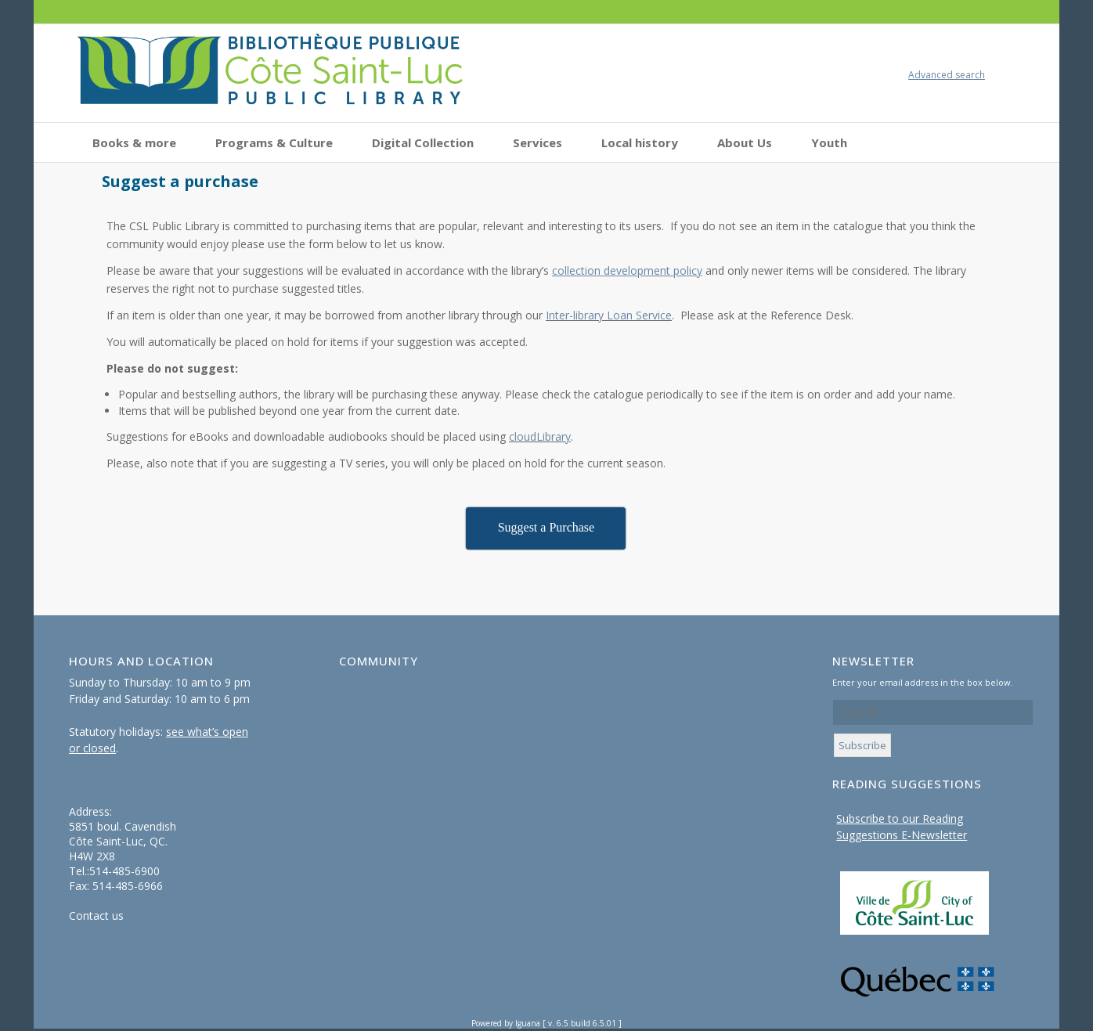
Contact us (96, 915)
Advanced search (946, 74)
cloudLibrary (540, 436)
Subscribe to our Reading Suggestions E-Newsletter (901, 826)
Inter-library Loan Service (609, 315)
